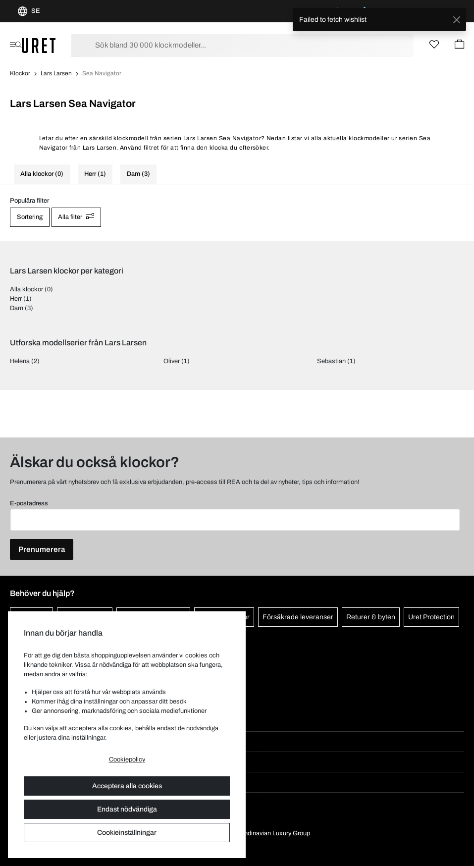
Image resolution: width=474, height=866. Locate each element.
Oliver (171, 361)
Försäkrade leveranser (298, 617)
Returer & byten (370, 617)
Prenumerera (41, 549)
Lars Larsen (56, 73)
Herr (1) (95, 173)
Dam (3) (138, 173)
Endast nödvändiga (127, 809)
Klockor (20, 73)
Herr (16, 298)
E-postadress (29, 503)
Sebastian (331, 361)
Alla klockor (26, 289)
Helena (20, 361)
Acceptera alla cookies (127, 786)
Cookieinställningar (127, 832)
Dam (16, 308)
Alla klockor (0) (41, 173)
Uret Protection (431, 617)
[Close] (456, 19)
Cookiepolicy (127, 759)
